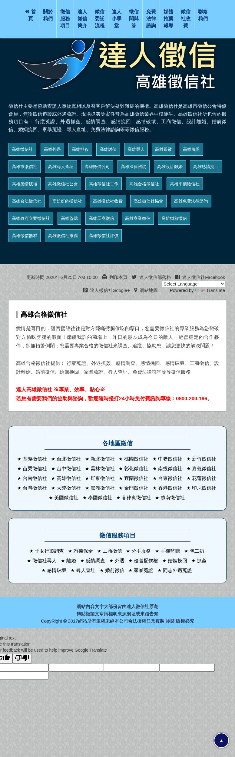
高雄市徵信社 (24, 166)
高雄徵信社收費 (108, 201)
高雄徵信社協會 (148, 201)
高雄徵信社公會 (63, 183)
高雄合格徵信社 (144, 183)
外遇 (119, 560)
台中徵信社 (69, 468)
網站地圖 (146, 290)
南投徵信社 (170, 468)
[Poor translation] (22, 658)
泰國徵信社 (100, 497)
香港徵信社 (170, 488)
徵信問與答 (134, 18)
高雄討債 (108, 149)
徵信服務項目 (65, 18)
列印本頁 (114, 277)
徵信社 (142, 606)
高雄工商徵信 (101, 218)
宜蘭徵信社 (136, 478)
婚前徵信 (114, 570)
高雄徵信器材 (24, 235)
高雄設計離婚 (170, 166)
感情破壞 (56, 570)
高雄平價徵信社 (185, 183)
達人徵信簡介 (82, 18)
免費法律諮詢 (151, 18)
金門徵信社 (136, 488)
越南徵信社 (173, 497)
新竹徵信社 (204, 458)
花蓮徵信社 (204, 478)
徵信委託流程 (99, 18)
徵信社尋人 (44, 560)
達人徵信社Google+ (106, 290)
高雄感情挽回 (206, 166)
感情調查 (95, 560)
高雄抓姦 (80, 149)
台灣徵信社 (35, 488)
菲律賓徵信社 (136, 497)
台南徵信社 (35, 478)
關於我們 (48, 15)
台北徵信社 (69, 458)
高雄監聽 (69, 218)
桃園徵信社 (136, 458)
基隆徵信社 (35, 458)
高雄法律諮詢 (133, 166)
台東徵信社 (170, 478)
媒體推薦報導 (168, 18)
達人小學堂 (116, 18)
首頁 (30, 15)
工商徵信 (112, 551)
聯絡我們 (203, 15)
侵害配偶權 (146, 560)
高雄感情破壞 (24, 183)
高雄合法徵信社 (26, 201)
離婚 (71, 560)
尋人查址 (85, 570)
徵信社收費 (185, 18)
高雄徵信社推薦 (63, 235)
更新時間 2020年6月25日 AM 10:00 (62, 277)
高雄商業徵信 (138, 218)
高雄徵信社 (22, 149)
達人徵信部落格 (151, 277)
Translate (210, 290)
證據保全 (83, 551)
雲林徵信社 (103, 468)
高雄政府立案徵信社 (31, 218)
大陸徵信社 (69, 488)
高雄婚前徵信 (174, 218)
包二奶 (197, 551)
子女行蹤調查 (49, 551)
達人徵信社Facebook (200, 277)
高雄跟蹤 (163, 149)
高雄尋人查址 (61, 166)
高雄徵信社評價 (103, 235)
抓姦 (202, 560)
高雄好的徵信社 (67, 201)
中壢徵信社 (170, 458)
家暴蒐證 (143, 570)
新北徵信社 (103, 458)
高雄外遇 (52, 149)
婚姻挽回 (177, 560)
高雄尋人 (135, 149)
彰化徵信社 (136, 468)
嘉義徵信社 (204, 468)
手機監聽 (170, 551)
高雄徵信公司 (97, 166)
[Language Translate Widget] (193, 284)
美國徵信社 (66, 497)
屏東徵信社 (103, 478)
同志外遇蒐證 (177, 570)
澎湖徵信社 (103, 488)
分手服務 (141, 551)
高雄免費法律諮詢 (191, 201)
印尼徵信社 (204, 488)
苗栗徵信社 (35, 468)
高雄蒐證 (191, 149)
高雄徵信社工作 (103, 183)
